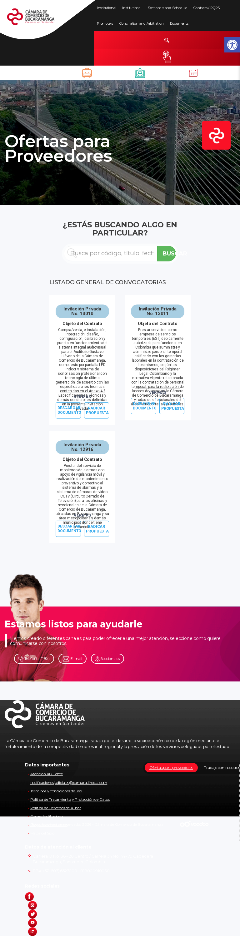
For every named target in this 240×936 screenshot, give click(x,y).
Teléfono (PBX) (34, 658)
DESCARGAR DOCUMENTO (69, 410)
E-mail (72, 658)
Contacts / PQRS (206, 8)
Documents (179, 23)
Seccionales (107, 658)
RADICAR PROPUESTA (97, 410)
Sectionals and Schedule (167, 8)
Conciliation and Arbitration (141, 23)
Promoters (105, 23)
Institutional (106, 8)
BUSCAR (169, 253)
